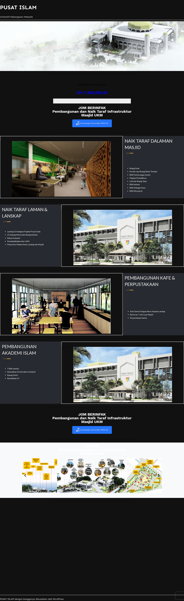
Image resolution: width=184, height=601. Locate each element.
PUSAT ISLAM (18, 7)
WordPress (58, 599)
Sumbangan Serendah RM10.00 (92, 123)
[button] (25, 475)
